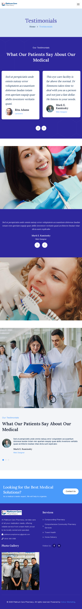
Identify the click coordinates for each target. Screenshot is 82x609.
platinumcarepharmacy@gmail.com (17, 534)
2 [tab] (6, 460)
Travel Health (50, 532)
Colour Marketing (68, 602)
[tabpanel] (41, 447)
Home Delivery (51, 537)
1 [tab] (3, 460)
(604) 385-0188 (10, 539)
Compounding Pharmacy (55, 520)
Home (33, 26)
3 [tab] (8, 460)
